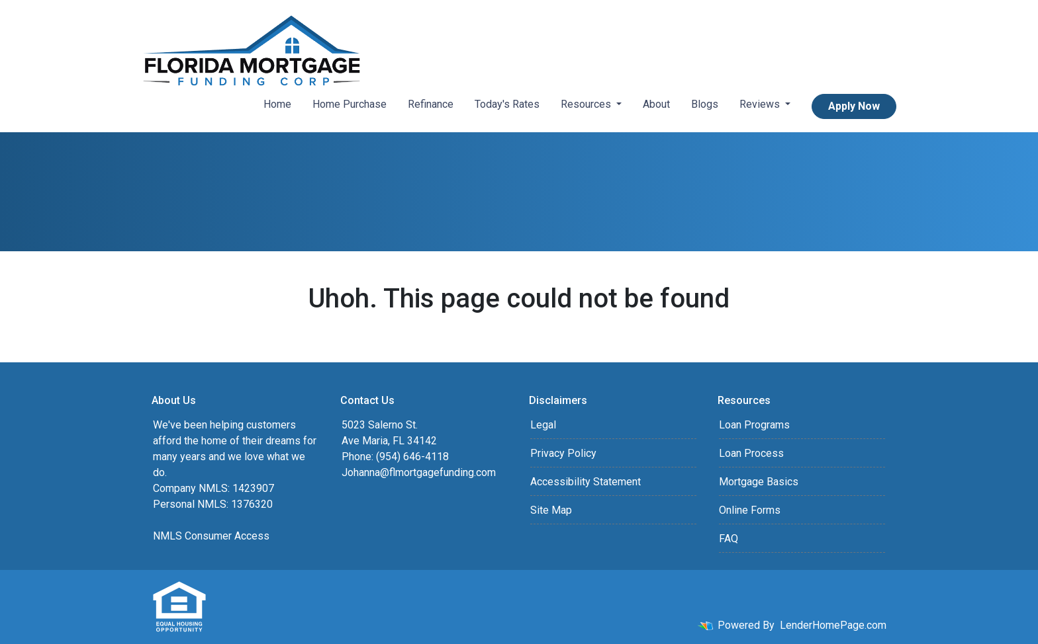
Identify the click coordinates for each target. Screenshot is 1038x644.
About (656, 104)
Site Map (551, 510)
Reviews (760, 104)
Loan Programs (754, 425)
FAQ (728, 538)
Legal (543, 425)
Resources (587, 104)
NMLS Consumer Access (211, 536)
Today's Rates (507, 104)
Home (277, 104)
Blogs (704, 104)
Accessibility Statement (585, 481)
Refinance (430, 104)
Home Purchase (349, 104)
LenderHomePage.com (833, 625)
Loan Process (751, 453)
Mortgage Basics (758, 481)
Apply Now (854, 106)
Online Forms (749, 510)
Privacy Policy (563, 453)
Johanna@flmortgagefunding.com (419, 472)
